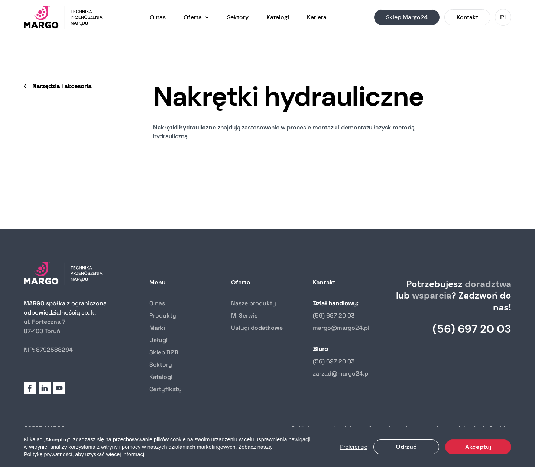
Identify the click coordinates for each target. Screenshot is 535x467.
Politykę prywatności (48, 454)
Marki (157, 328)
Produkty (162, 315)
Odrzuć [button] (406, 447)
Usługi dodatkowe (257, 328)
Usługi (158, 340)
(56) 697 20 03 (334, 315)
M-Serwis (244, 315)
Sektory (160, 364)
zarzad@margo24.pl (341, 373)
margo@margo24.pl (341, 328)
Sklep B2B (163, 352)
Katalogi (160, 377)
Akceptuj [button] (478, 447)
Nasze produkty (253, 303)
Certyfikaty (165, 389)
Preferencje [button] (353, 447)
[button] (196, 17)
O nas (157, 303)
